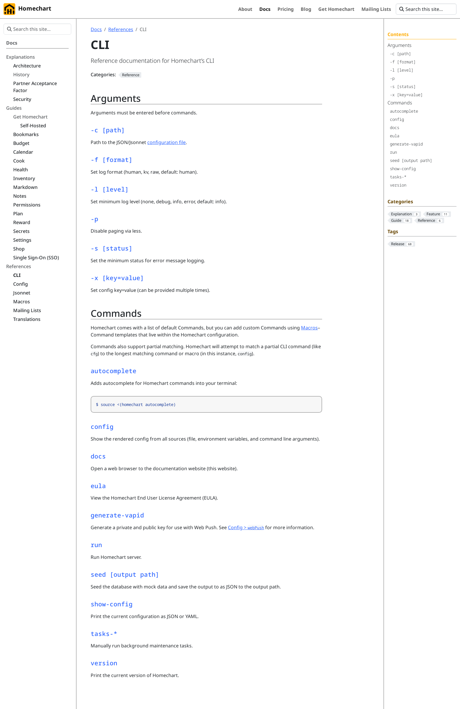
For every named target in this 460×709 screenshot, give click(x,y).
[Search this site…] (426, 9)
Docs (96, 29)
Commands (400, 102)
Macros (309, 327)
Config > (246, 527)
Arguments (399, 45)
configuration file (166, 142)
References (120, 29)
